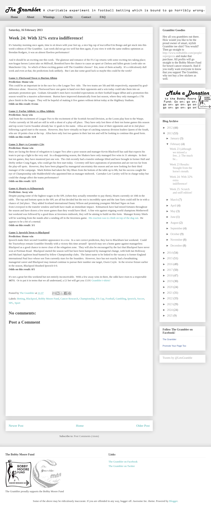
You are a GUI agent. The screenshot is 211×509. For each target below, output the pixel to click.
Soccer (140, 298)
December (176, 245)
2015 (170, 258)
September (176, 228)
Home (14, 17)
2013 (170, 133)
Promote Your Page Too (174, 346)
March (174, 199)
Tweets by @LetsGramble (177, 357)
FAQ (103, 17)
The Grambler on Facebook (123, 461)
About (30, 17)
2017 (170, 269)
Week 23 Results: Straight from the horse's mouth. (181, 168)
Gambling (121, 298)
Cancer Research (69, 298)
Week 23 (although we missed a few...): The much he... (181, 154)
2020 (170, 287)
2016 (170, 264)
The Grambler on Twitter (122, 466)
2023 (170, 304)
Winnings (48, 17)
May (173, 211)
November (176, 239)
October (175, 234)
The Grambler (169, 339)
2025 (170, 315)
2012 (170, 127)
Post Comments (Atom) (86, 436)
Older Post (143, 425)
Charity (68, 17)
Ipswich (132, 298)
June (173, 216)
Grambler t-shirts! (101, 280)
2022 (170, 298)
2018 (170, 275)
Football (110, 298)
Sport (17, 302)
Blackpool (31, 298)
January (175, 138)
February (175, 144)
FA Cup (100, 298)
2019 (170, 281)
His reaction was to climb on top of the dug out (113, 217)
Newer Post (16, 425)
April (173, 205)
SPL (11, 302)
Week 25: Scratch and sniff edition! (181, 191)
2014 (170, 252)
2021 (170, 292)
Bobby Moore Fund (48, 298)
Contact (86, 17)
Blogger (173, 501)
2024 (170, 309)
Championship (87, 298)
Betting (21, 298)
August (174, 222)
